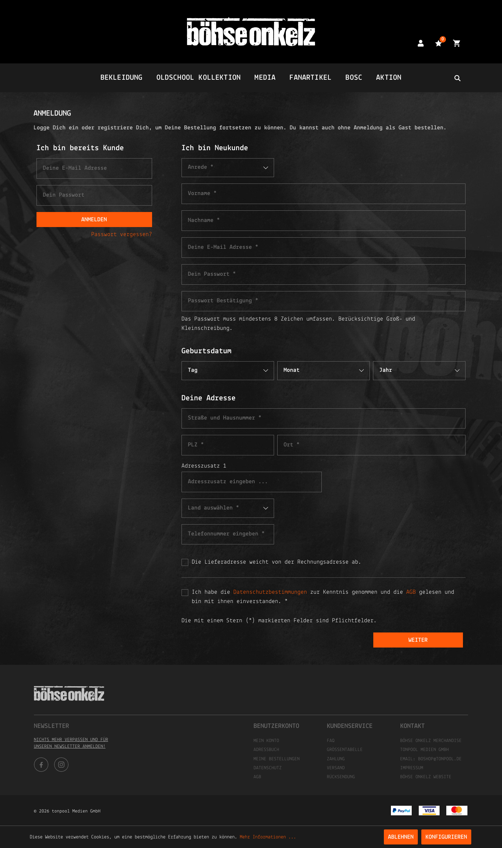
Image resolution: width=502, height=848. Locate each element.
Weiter (418, 640)
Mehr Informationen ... (268, 837)
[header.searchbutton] (457, 78)
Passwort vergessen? (121, 235)
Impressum (411, 768)
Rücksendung (341, 777)
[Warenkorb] (456, 43)
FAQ (331, 740)
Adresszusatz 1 (204, 466)
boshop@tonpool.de (440, 759)
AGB (411, 592)
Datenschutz (268, 768)
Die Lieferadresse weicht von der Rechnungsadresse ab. (276, 562)
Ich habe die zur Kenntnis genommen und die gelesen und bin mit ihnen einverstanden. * (323, 596)
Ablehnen (401, 837)
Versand (336, 768)
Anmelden (94, 220)
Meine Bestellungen (277, 759)
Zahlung (336, 759)
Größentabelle (345, 749)
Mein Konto (266, 740)
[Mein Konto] (420, 43)
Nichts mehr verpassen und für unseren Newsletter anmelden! (71, 743)
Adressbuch (266, 749)
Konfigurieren (446, 837)
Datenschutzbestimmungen (270, 592)
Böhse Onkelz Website (425, 777)
